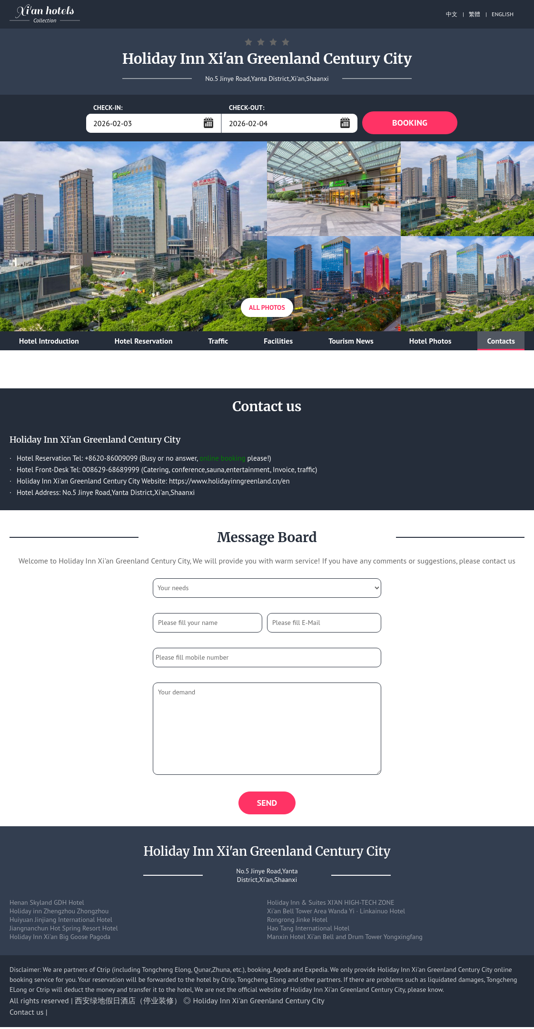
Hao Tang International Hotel (308, 930)
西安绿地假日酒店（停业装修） (128, 1002)
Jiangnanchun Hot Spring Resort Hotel (64, 930)
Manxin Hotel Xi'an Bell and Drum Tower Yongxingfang (345, 938)
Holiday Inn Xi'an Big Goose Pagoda (60, 938)
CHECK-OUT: (247, 107)
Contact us (27, 1014)
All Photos (267, 308)
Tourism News (351, 341)
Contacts (500, 341)
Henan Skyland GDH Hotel (47, 904)
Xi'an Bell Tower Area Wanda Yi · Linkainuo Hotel (336, 913)
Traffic (218, 341)
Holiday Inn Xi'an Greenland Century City (259, 1002)
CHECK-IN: (108, 107)
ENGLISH (503, 14)
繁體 (474, 14)
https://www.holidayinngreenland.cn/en (229, 481)
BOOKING (409, 123)
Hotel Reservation (144, 341)
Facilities (278, 341)
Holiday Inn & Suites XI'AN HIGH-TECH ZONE (331, 904)
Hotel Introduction (49, 341)
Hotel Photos (430, 341)
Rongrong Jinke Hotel (297, 921)
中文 (451, 14)
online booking (222, 459)
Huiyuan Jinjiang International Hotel (61, 921)
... (208, 123)
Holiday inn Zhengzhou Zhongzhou (59, 913)
